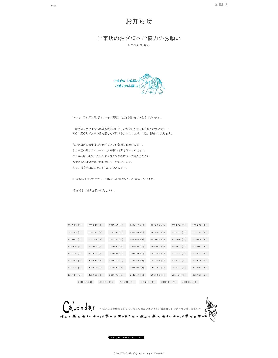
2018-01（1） (158, 267)
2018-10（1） (116, 260)
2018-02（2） (137, 267)
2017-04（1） (179, 274)
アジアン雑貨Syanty (131, 353)
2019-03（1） (158, 253)
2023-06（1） (200, 225)
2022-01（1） (179, 232)
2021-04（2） (158, 239)
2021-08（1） (116, 239)
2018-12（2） (75, 260)
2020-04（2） (96, 246)
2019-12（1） (179, 246)
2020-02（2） (137, 246)
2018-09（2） (137, 260)
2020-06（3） (75, 246)
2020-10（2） (179, 239)
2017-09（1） (96, 274)
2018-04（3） (96, 267)
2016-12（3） (85, 282)
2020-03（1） (117, 246)
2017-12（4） (179, 267)
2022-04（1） (137, 232)
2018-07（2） (179, 260)
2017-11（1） (200, 267)
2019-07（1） (96, 253)
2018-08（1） (158, 260)
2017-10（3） (75, 274)
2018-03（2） (117, 267)
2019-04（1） (137, 253)
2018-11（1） (96, 260)
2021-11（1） (75, 239)
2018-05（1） (75, 267)
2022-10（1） (96, 232)
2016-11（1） (106, 282)
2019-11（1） (200, 246)
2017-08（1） (117, 274)
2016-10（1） (127, 282)
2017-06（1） (158, 274)
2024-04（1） (179, 225)
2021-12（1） (200, 232)
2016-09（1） (148, 282)
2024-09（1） (158, 225)
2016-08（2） (169, 282)
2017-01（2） (200, 274)
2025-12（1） (75, 225)
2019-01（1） (200, 253)
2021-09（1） (96, 239)
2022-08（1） (117, 232)
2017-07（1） (137, 274)
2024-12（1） (137, 225)
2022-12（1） (75, 232)
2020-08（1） (200, 239)
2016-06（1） (189, 282)
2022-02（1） (158, 232)
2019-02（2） (179, 253)
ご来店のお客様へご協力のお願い (139, 38)
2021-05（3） (137, 239)
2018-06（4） (200, 260)
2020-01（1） (158, 246)
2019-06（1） (117, 253)
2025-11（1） (96, 225)
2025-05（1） (116, 225)
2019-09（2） (75, 253)
